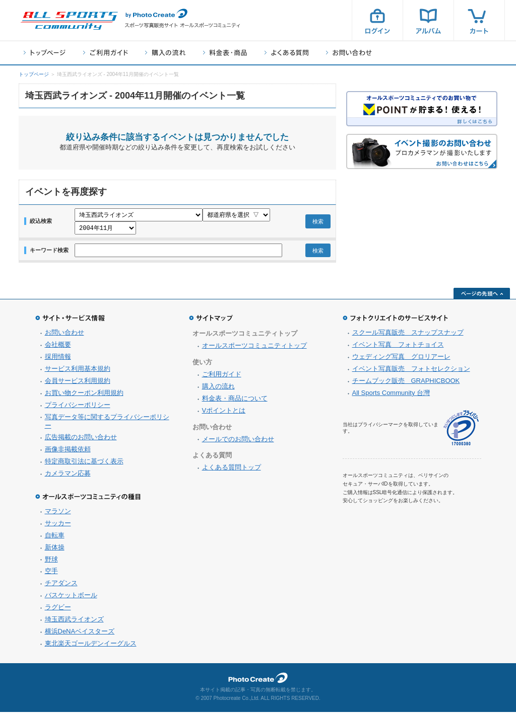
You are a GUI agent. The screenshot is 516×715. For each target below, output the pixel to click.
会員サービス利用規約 (77, 383)
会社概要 (58, 347)
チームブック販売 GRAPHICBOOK (406, 383)
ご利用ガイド (105, 52)
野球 (51, 562)
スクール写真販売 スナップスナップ (408, 335)
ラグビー (58, 610)
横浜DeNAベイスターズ (80, 634)
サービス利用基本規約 (77, 371)
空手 (51, 574)
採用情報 (58, 359)
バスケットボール (71, 598)
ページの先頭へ (482, 296)
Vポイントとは (224, 413)
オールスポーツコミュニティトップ (254, 348)
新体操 (54, 550)
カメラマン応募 (68, 476)
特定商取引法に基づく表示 (84, 464)
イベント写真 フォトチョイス (398, 347)
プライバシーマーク (461, 431)
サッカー (58, 526)
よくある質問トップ (231, 470)
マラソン (58, 514)
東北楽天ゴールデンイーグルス (91, 646)
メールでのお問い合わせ (238, 442)
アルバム (428, 20)
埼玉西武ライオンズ (74, 622)
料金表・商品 (225, 52)
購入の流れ (165, 52)
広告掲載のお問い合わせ (81, 440)
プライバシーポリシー (77, 408)
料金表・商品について (235, 401)
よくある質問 (286, 52)
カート (479, 20)
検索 (318, 223)
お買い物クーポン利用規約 (84, 396)
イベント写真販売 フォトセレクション (411, 371)
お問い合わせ (349, 52)
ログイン (377, 20)
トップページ (44, 52)
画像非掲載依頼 (68, 452)
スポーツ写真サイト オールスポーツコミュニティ (69, 21)
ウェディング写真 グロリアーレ (401, 359)
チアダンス (61, 586)
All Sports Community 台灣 (391, 396)
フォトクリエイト (258, 680)
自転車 (54, 538)
